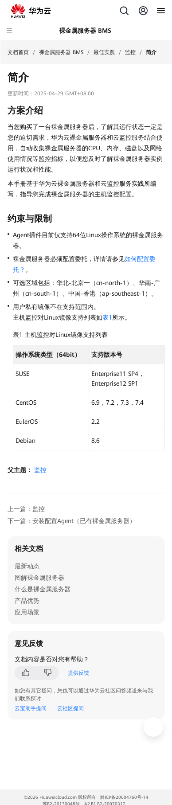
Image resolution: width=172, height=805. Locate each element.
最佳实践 (104, 52)
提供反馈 (78, 673)
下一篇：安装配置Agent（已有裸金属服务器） (72, 520)
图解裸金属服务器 (39, 577)
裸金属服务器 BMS (61, 52)
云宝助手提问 (31, 708)
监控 (130, 52)
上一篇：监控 (26, 508)
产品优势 (27, 600)
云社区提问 (70, 708)
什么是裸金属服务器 (42, 589)
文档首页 (18, 52)
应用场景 (27, 612)
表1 (107, 317)
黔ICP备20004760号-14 (124, 797)
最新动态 (27, 566)
